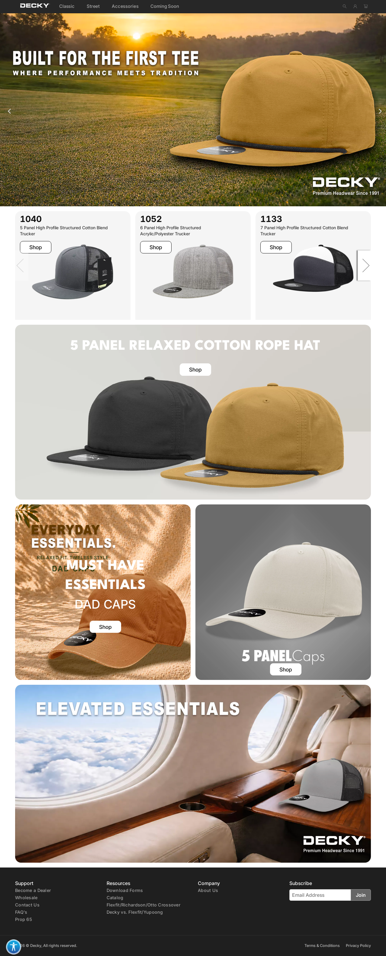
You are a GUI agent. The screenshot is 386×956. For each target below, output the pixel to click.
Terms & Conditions (322, 945)
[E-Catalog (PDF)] (115, 897)
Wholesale (26, 897)
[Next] (361, 265)
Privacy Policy (358, 945)
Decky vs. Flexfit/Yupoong (135, 912)
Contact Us (27, 904)
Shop (35, 247)
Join (361, 895)
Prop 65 (23, 919)
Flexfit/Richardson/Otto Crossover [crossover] (144, 904)
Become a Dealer (33, 890)
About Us (208, 890)
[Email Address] (320, 895)
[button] (13, 946)
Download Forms (125, 890)
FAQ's (21, 912)
